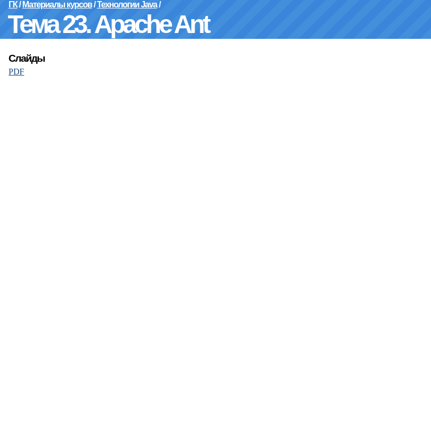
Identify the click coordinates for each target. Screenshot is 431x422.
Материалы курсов (57, 4)
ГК (13, 4)
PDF (16, 71)
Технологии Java (127, 4)
